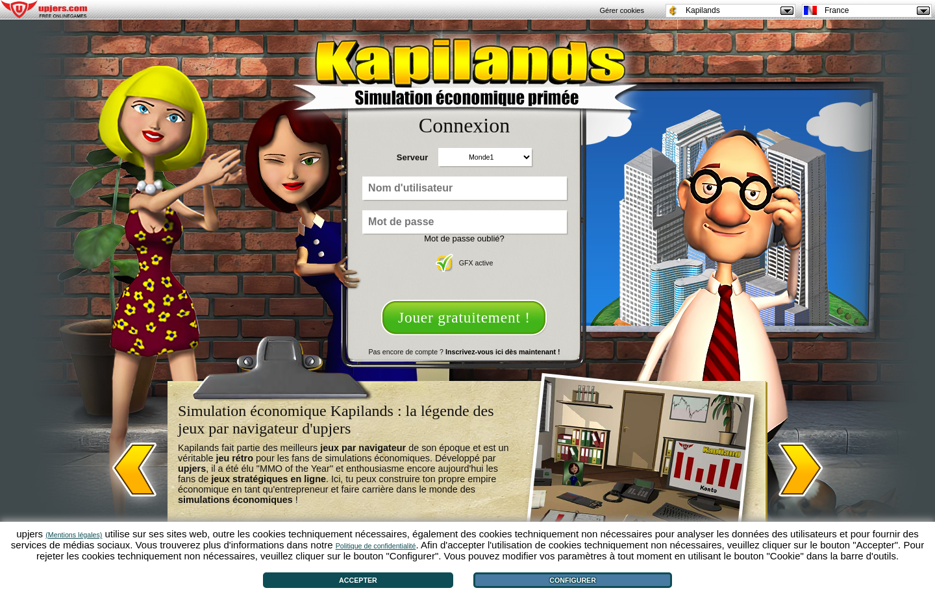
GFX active (464, 263)
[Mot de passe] (464, 222)
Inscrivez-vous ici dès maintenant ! (502, 352)
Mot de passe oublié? (464, 238)
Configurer (572, 580)
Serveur (412, 157)
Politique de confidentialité (376, 546)
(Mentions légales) (73, 535)
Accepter (358, 580)
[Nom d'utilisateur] (464, 188)
